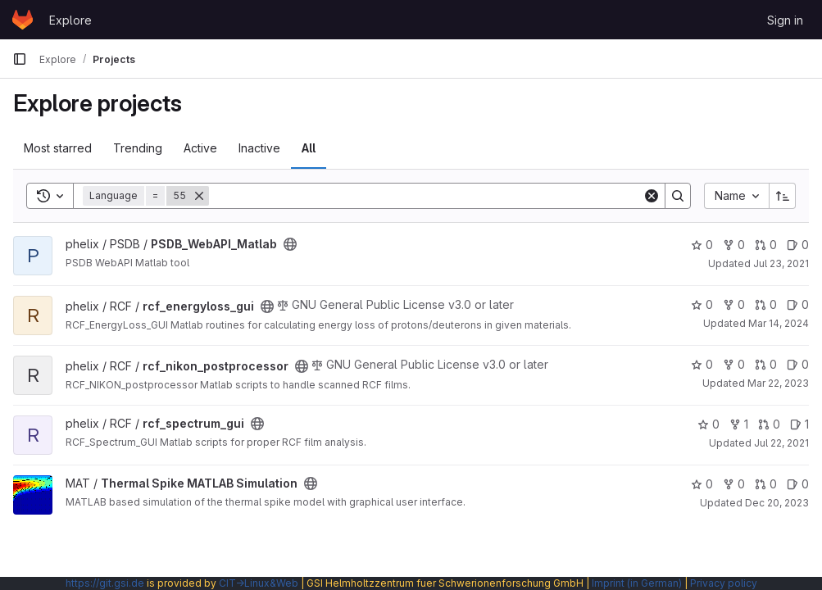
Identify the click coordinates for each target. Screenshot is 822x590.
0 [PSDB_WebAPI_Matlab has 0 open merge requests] (766, 245)
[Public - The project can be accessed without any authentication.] (290, 244)
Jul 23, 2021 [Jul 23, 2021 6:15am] (781, 263)
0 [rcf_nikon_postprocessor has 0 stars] (702, 364)
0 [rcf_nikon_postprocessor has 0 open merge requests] (766, 364)
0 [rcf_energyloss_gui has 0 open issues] (798, 304)
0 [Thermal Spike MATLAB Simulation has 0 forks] (734, 484)
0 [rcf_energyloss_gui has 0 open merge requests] (766, 304)
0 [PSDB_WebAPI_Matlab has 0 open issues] (798, 245)
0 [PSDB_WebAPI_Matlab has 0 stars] (702, 245)
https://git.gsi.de (105, 583)
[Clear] (651, 196)
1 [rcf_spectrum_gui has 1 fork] (738, 424)
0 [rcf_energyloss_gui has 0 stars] (702, 304)
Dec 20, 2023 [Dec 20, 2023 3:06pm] (777, 503)
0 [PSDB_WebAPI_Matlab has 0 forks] (734, 245)
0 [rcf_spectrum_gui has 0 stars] (708, 424)
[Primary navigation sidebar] (20, 59)
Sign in (785, 20)
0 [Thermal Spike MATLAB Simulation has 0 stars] (702, 484)
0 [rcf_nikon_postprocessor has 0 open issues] (798, 364)
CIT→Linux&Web (258, 583)
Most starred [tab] (58, 148)
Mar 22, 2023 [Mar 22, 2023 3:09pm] (778, 383)
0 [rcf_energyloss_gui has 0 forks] (734, 304)
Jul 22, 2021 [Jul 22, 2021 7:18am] (781, 443)
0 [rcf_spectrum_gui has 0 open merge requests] (769, 424)
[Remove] (199, 196)
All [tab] (309, 148)
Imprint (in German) (637, 583)
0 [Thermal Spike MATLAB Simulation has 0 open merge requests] (766, 484)
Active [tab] (200, 148)
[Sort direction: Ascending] (783, 196)
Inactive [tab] (259, 148)
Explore (70, 20)
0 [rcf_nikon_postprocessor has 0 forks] (734, 364)
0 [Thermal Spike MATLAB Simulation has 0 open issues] (798, 484)
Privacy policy (723, 583)
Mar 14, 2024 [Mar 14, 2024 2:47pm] (778, 323)
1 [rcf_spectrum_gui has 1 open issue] (799, 424)
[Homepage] (22, 20)
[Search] (425, 196)
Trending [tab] (137, 148)
